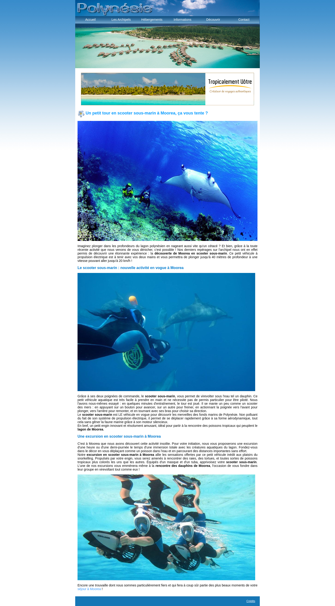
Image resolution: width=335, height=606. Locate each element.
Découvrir (213, 19)
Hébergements (151, 19)
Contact (243, 19)
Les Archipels (121, 19)
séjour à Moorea (89, 589)
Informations (182, 19)
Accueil (90, 19)
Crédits (250, 601)
